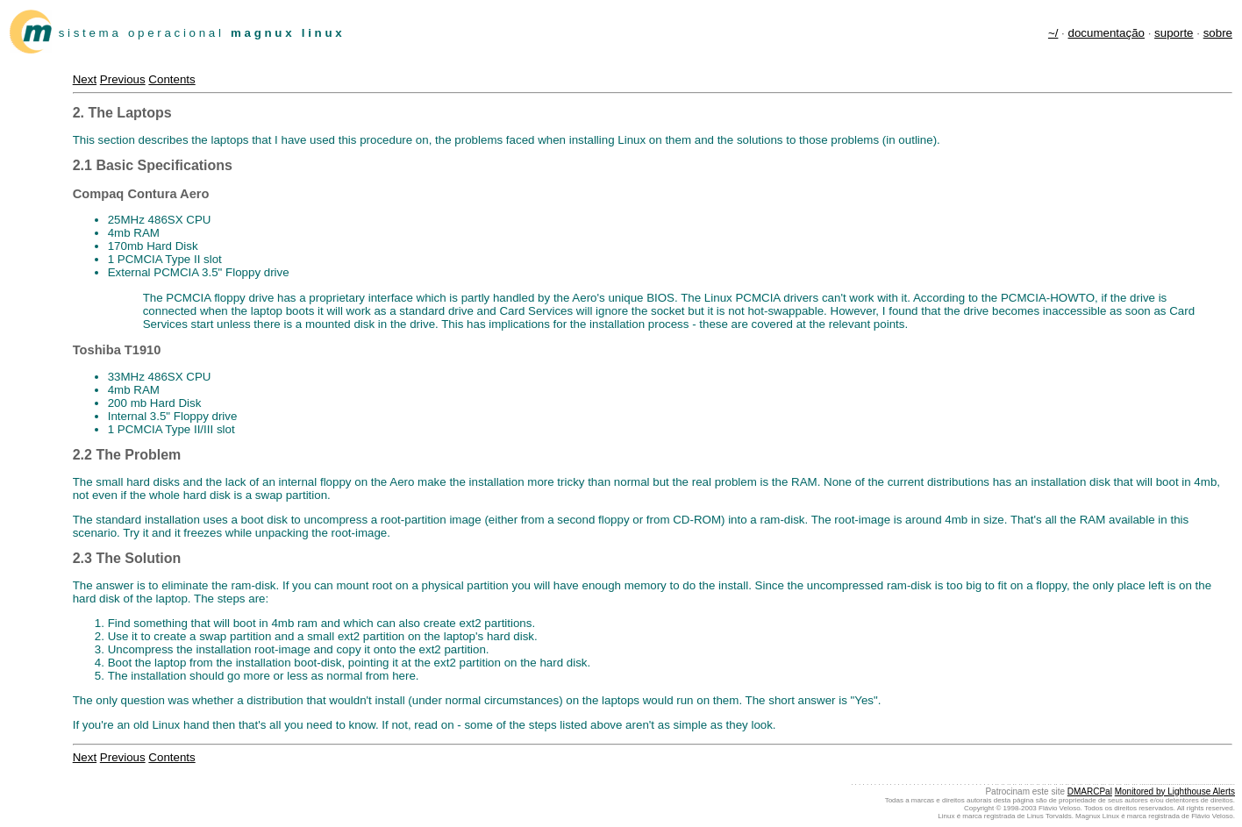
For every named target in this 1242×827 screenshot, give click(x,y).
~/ (1053, 32)
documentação (1106, 32)
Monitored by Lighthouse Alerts (1175, 791)
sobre (1217, 32)
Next (84, 79)
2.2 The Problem (127, 454)
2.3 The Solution (127, 558)
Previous (123, 79)
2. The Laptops (122, 112)
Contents (171, 79)
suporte (1173, 32)
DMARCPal (1089, 791)
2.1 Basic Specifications (152, 165)
